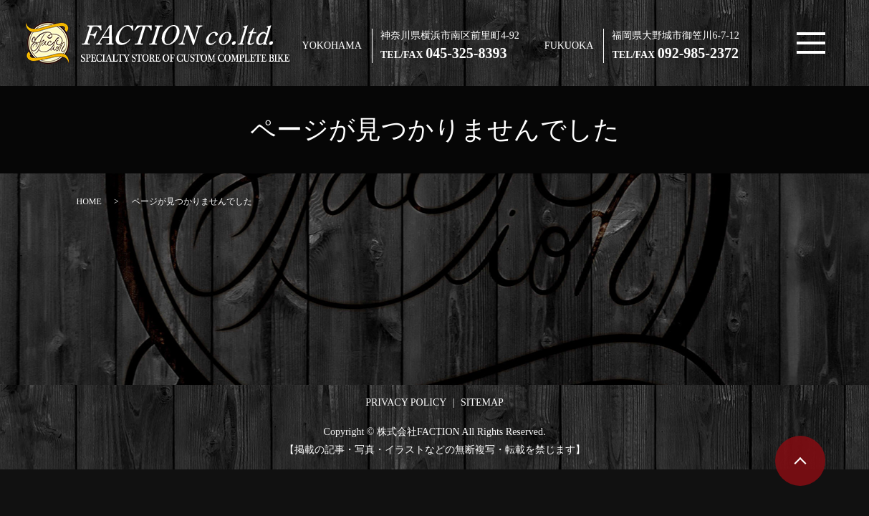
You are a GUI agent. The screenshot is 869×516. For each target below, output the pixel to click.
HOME (89, 201)
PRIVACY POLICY (405, 402)
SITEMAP (482, 402)
